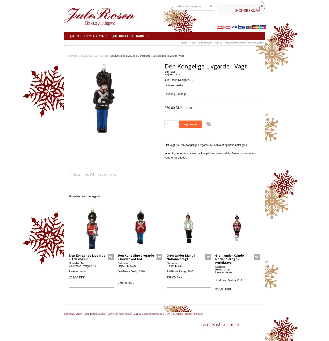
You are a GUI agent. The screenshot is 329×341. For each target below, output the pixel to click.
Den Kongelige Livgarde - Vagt (168, 56)
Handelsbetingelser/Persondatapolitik (245, 42)
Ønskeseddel (205, 42)
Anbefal (89, 174)
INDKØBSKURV (247, 10)
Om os (218, 42)
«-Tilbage (74, 174)
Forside (183, 42)
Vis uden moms (107, 174)
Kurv (193, 42)
